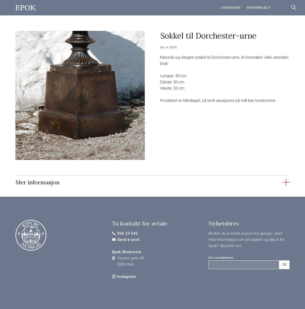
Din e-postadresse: (221, 257)
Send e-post (128, 239)
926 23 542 (127, 233)
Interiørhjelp (258, 8)
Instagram (126, 276)
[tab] (152, 182)
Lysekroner (230, 8)
